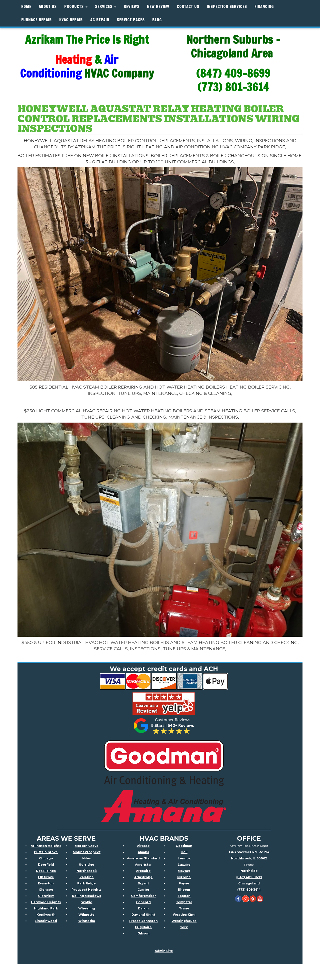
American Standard (143, 858)
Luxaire (184, 864)
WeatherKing (184, 914)
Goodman (184, 846)
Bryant (143, 883)
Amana (143, 852)
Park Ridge (86, 883)
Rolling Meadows (86, 896)
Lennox (184, 858)
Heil (184, 852)
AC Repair (99, 20)
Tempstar (184, 902)
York (184, 927)
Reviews (132, 6)
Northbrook (86, 871)
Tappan (184, 896)
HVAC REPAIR (71, 20)
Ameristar (143, 864)
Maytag (184, 871)
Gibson (144, 933)
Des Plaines (46, 871)
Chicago (46, 858)
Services (105, 6)
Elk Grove (46, 877)
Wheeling (86, 908)
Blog (157, 20)
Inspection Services (227, 6)
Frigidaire (143, 927)
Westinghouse (184, 921)
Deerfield (46, 864)
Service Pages (131, 20)
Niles (86, 858)
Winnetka (86, 921)
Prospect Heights (87, 889)
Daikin (143, 908)
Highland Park (46, 908)
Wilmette (86, 914)
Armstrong (143, 877)
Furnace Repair (36, 20)
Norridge (86, 864)
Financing (264, 6)
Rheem (184, 889)
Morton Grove (86, 846)
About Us (48, 6)
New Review (158, 6)
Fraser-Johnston (143, 921)
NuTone (184, 877)
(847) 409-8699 (249, 877)
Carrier (144, 889)
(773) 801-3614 (249, 889)
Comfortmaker (143, 896)
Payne (184, 883)
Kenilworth (46, 914)
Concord (143, 902)
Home (26, 6)
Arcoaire (143, 871)
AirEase (143, 846)
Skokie (86, 902)
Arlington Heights (46, 846)
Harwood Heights (46, 902)
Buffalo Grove (46, 852)
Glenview (46, 896)
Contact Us (188, 6)
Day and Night (143, 914)
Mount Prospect (86, 852)
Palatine (87, 877)
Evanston (46, 883)
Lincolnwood (46, 921)
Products (76, 6)
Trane (184, 908)
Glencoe (46, 889)
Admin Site (164, 951)
